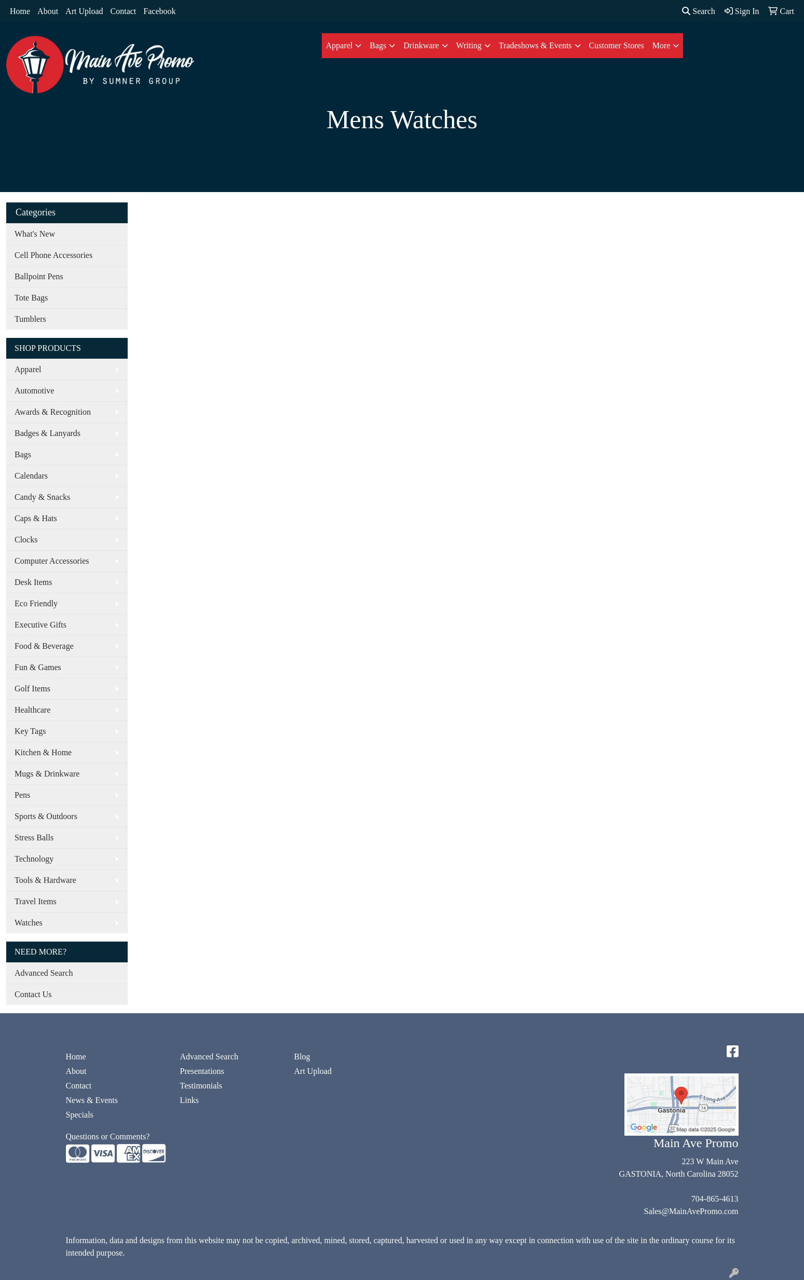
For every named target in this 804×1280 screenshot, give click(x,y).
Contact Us (33, 994)
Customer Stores (616, 45)
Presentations (202, 1071)
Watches (29, 922)
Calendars (31, 475)
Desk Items (33, 582)
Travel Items (36, 901)
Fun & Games (38, 667)
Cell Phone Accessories (53, 255)
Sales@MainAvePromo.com (691, 1211)
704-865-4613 (715, 1198)
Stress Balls (34, 837)
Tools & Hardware (45, 880)
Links (189, 1100)
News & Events (92, 1100)
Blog (302, 1056)
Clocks (26, 539)
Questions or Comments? (108, 1136)
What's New (35, 233)
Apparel (339, 45)
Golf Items (32, 688)
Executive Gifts (40, 624)
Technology (34, 858)
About (47, 11)
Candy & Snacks (43, 497)
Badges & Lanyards (47, 433)
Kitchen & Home (43, 752)
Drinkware (421, 45)
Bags (378, 45)
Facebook (159, 11)
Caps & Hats (36, 518)
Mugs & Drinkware (47, 773)
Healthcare (32, 709)
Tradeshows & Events (535, 45)
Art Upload (84, 11)
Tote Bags (31, 297)
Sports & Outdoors (46, 816)
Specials (79, 1114)
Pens (22, 795)
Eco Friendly (36, 603)
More (661, 45)
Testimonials (201, 1085)
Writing (469, 45)
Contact (124, 11)
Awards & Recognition (53, 411)
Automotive (34, 390)
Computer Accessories (52, 560)
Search (698, 11)
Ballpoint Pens (39, 276)
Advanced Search (44, 973)
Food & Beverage (44, 646)
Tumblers (30, 319)
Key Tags (30, 731)
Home (20, 11)
